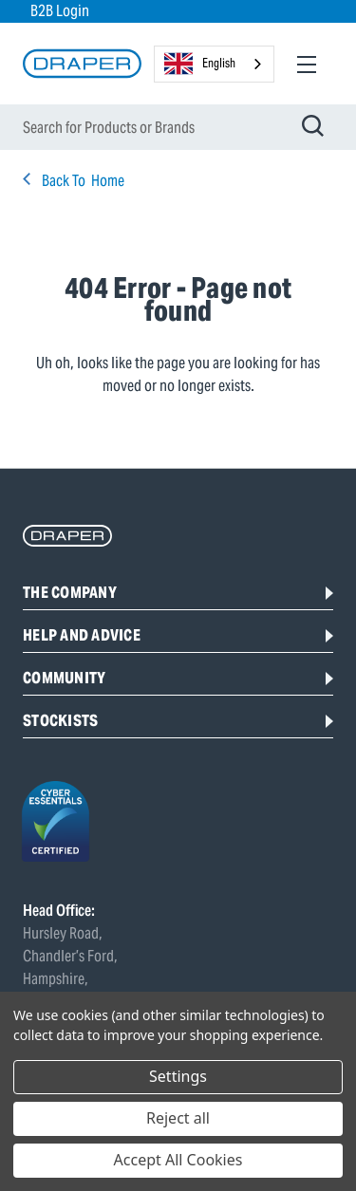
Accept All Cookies (178, 1159)
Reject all (178, 1117)
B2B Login (59, 11)
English (199, 63)
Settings (178, 1076)
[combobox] (214, 64)
